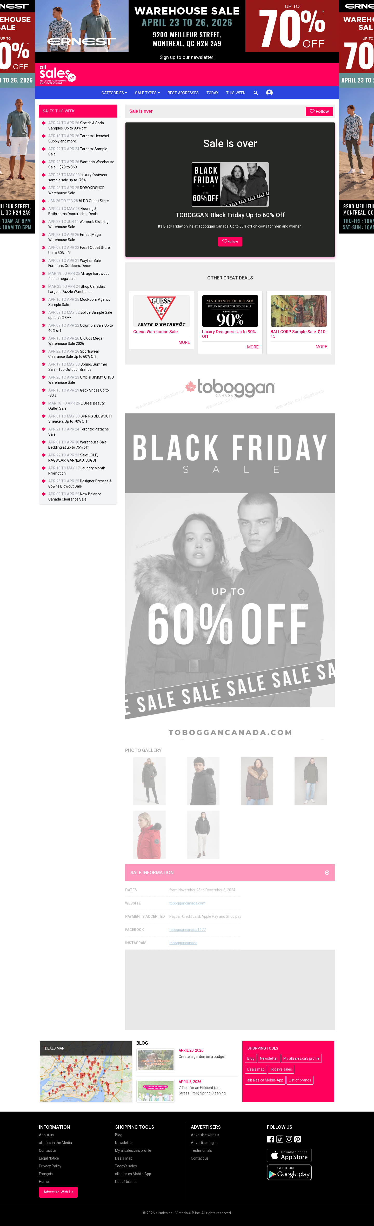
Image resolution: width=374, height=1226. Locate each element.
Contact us (48, 1150)
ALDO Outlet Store (94, 201)
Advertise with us (205, 1135)
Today (212, 93)
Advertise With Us (58, 1192)
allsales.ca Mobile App (265, 1080)
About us (46, 1135)
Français (46, 1174)
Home (44, 1182)
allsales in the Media (55, 1143)
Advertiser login (204, 1143)
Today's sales (281, 1069)
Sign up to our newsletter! (187, 57)
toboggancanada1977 (187, 930)
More (184, 342)
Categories (114, 93)
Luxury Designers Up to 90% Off (229, 334)
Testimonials (201, 1150)
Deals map (256, 1069)
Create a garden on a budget (202, 1056)
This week (235, 93)
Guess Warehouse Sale (155, 331)
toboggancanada (183, 943)
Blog (251, 1058)
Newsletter (269, 1058)
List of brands (300, 1080)
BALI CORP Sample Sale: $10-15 (299, 334)
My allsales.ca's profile (301, 1058)
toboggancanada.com (187, 903)
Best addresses (183, 93)
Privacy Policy (50, 1166)
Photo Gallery (143, 750)
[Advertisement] (230, 990)
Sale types (147, 93)
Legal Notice (49, 1158)
